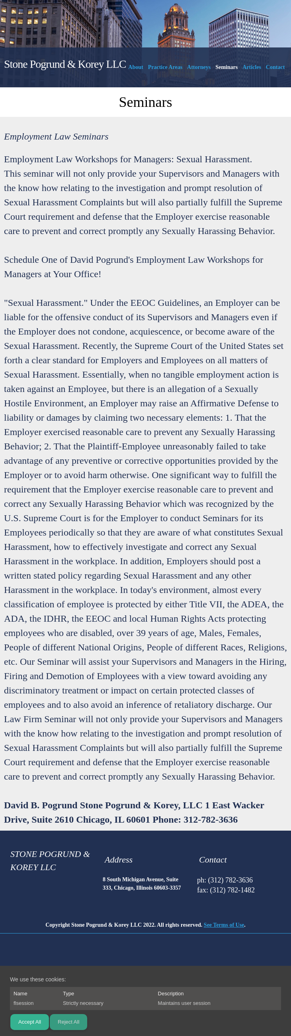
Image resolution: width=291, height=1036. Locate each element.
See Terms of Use (224, 925)
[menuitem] (135, 69)
